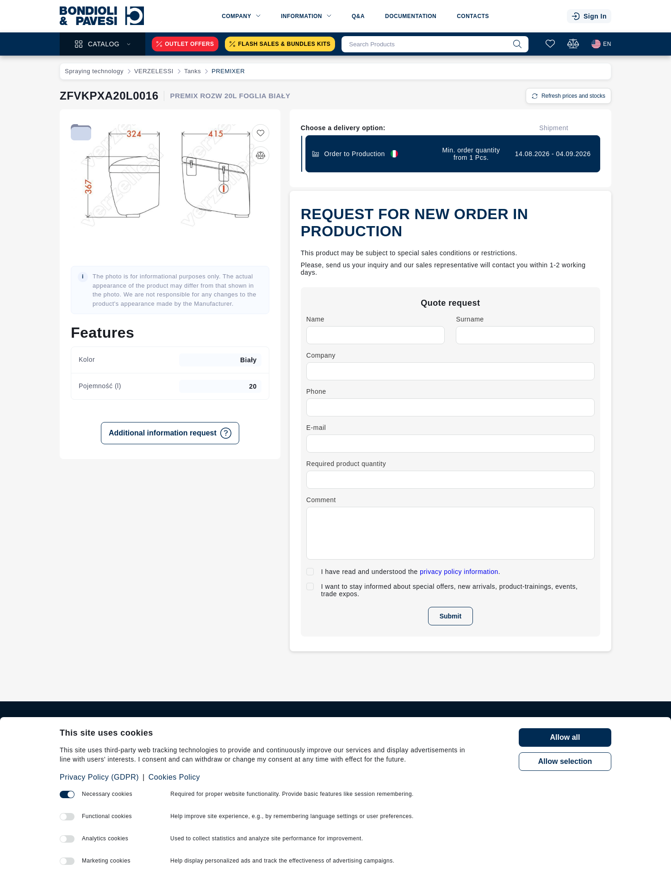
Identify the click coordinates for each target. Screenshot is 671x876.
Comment (321, 500)
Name (315, 319)
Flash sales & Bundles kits (280, 44)
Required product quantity (346, 463)
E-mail (316, 427)
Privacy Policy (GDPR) (99, 777)
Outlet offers (185, 44)
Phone (316, 391)
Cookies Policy (174, 777)
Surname (470, 319)
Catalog (102, 44)
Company (321, 355)
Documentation (410, 16)
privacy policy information (459, 571)
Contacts (473, 16)
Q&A (358, 16)
